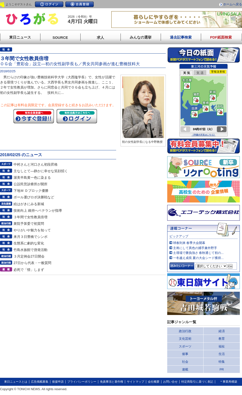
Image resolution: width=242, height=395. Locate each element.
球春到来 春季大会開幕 (189, 243)
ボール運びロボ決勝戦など (34, 197)
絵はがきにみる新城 (29, 204)
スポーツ (185, 346)
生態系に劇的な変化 (29, 243)
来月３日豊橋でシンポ (30, 237)
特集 (222, 361)
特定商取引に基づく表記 (197, 381)
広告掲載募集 (39, 381)
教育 (222, 338)
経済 (222, 331)
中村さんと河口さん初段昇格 (36, 164)
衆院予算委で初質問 (29, 224)
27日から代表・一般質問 (32, 263)
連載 (185, 369)
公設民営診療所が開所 (30, 184)
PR (221, 369)
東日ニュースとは (15, 381)
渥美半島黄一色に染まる (32, 177)
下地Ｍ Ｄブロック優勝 (31, 191)
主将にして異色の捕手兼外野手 (195, 248)
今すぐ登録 (33, 116)
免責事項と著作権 (111, 381)
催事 (185, 354)
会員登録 (79, 4)
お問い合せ (170, 381)
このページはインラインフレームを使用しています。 (203, 100)
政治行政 (185, 331)
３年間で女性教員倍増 (30, 217)
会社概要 (153, 381)
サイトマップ (135, 381)
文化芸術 (185, 338)
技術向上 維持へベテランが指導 (38, 210)
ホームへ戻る (232, 4)
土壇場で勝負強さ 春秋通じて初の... (198, 253)
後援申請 (58, 381)
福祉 (222, 346)
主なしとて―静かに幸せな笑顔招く (41, 171)
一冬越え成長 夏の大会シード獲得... (198, 258)
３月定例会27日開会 (29, 256)
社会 (185, 361)
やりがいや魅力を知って (32, 230)
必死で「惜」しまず (29, 270)
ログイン (49, 4)
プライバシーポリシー (81, 381)
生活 (222, 354)
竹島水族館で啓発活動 (30, 250)
